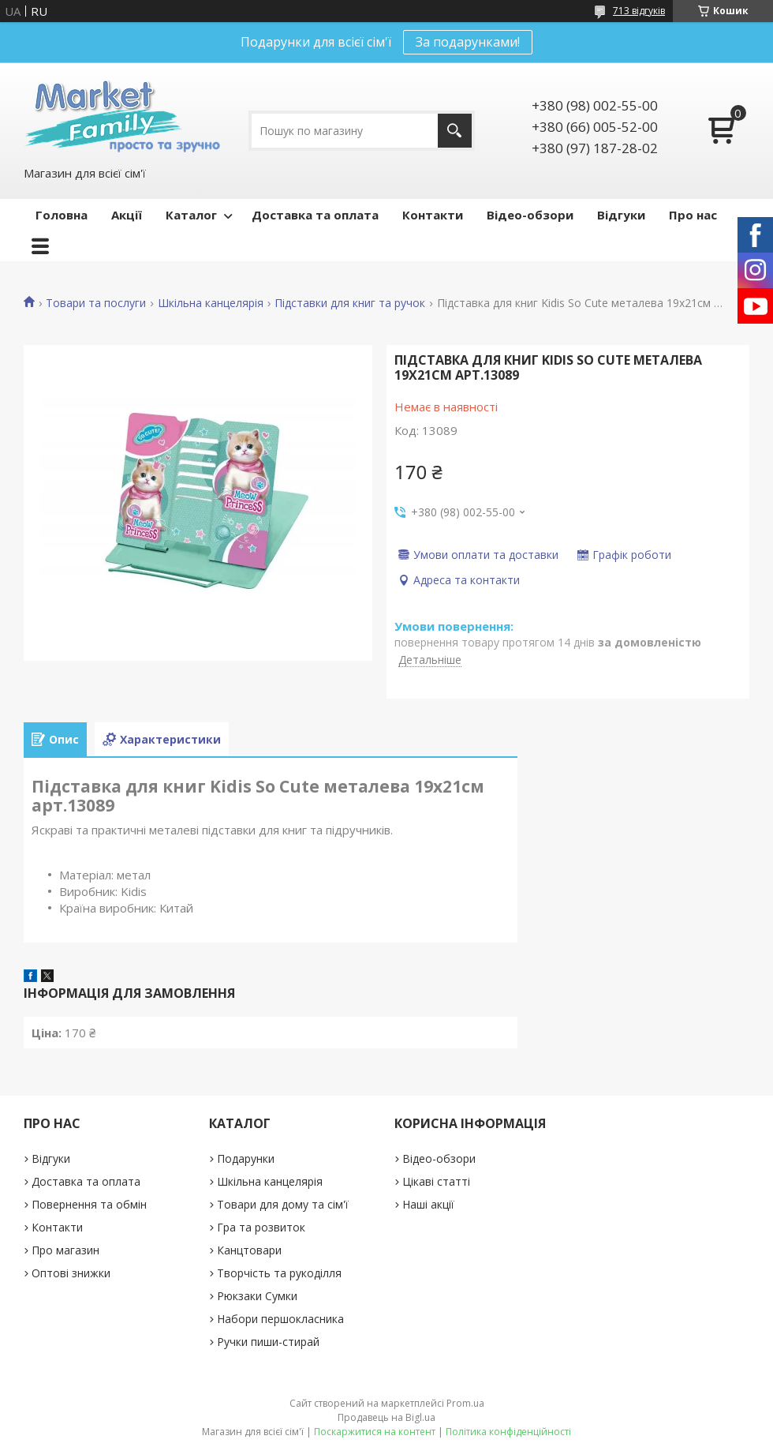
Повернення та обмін (89, 1204)
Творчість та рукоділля (279, 1272)
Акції (126, 215)
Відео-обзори (530, 215)
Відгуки (621, 215)
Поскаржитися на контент (374, 1431)
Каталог (191, 215)
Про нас (693, 215)
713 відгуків (639, 10)
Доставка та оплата (315, 215)
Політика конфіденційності (508, 1431)
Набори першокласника (280, 1318)
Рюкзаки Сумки (257, 1295)
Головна (61, 215)
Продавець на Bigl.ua (386, 1417)
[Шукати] (455, 131)
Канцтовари (249, 1250)
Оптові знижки (71, 1272)
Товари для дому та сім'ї (283, 1204)
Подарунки (245, 1158)
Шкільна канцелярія (210, 303)
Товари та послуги (96, 303)
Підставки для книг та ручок (349, 303)
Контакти (432, 215)
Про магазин (65, 1250)
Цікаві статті (436, 1181)
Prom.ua (465, 1403)
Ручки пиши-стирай (268, 1341)
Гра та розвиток (261, 1227)
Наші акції (428, 1204)
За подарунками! (468, 42)
